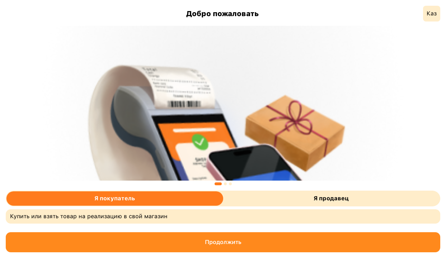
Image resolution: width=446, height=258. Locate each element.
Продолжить (223, 242)
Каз (432, 13)
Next (412, 104)
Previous (34, 104)
